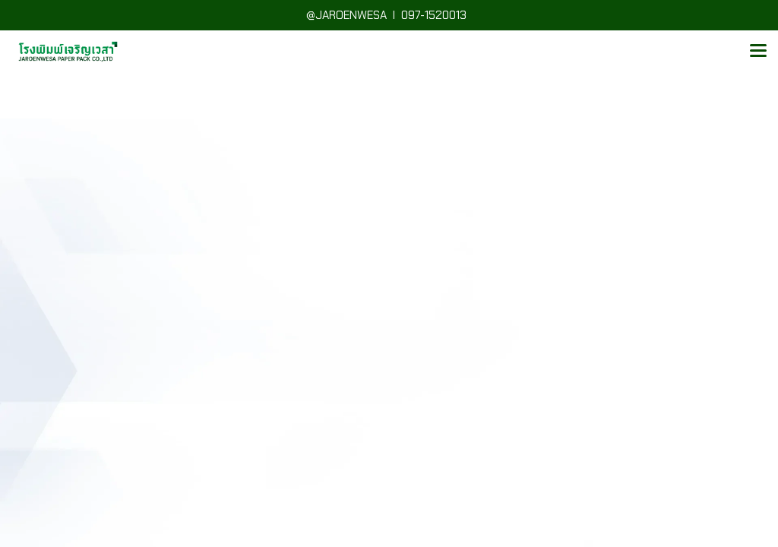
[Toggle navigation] (758, 51)
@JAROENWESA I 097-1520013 (389, 15)
